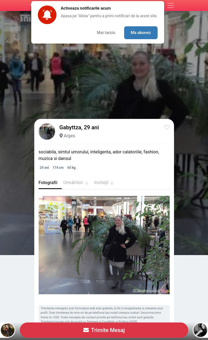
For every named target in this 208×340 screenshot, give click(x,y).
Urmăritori (75, 182)
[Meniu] (170, 5)
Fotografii (48, 182)
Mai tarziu (106, 32)
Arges (69, 135)
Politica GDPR (127, 322)
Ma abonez (141, 32)
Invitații (104, 182)
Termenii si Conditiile (101, 322)
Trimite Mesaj (104, 330)
